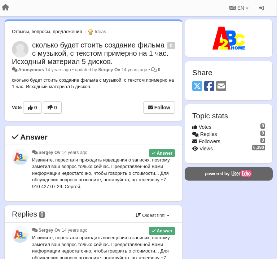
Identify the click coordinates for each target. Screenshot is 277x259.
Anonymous (31, 69)
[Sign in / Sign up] (261, 8)
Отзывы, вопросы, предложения (47, 31)
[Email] (221, 86)
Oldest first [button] (153, 215)
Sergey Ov (109, 69)
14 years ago (74, 152)
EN (239, 8)
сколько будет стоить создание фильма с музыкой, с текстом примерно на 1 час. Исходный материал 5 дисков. (90, 53)
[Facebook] (209, 86)
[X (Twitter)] (197, 86)
